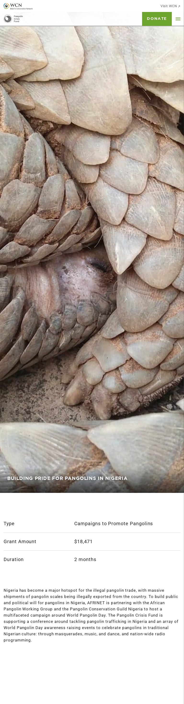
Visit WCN (170, 6)
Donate (157, 19)
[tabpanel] (92, 246)
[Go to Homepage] (13, 19)
